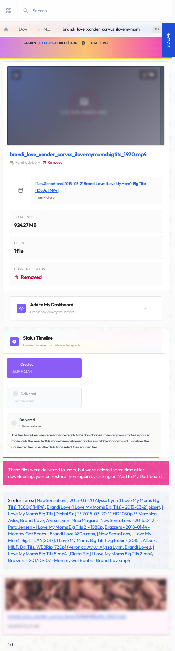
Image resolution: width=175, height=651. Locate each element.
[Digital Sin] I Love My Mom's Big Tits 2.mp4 (110, 554)
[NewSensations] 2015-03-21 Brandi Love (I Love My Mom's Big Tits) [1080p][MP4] (90, 187)
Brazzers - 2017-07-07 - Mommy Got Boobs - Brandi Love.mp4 (69, 560)
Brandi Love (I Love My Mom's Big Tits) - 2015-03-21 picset (103, 507)
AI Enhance (47, 43)
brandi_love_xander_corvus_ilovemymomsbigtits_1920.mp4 (78, 154)
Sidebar (168, 40)
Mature (49, 29)
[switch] (157, 29)
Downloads (27, 29)
